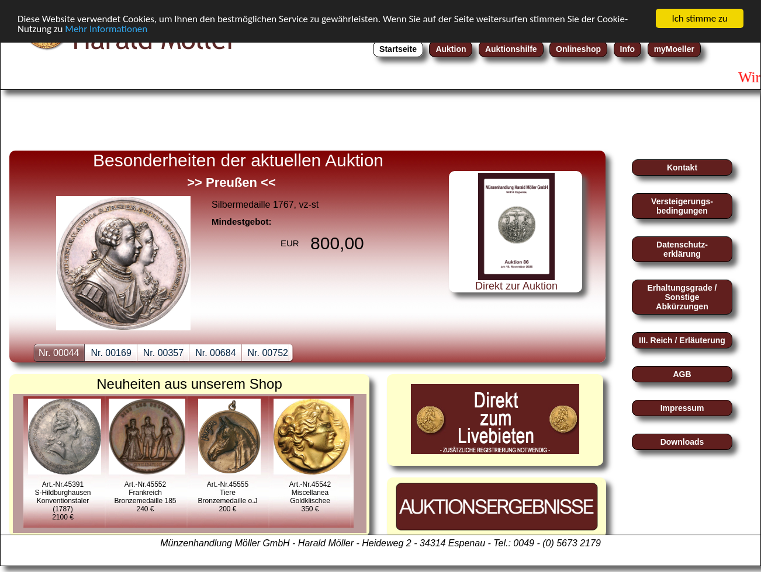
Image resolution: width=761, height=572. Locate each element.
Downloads (682, 442)
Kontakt (682, 167)
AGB (682, 374)
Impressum (682, 408)
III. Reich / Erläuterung (682, 340)
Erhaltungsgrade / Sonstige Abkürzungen (682, 297)
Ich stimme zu (699, 18)
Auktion (450, 49)
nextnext (412, 229)
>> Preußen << (231, 182)
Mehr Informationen (106, 29)
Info (627, 49)
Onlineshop (578, 49)
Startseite (398, 49)
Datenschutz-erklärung (682, 249)
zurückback (38, 229)
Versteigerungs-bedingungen (682, 206)
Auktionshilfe (511, 49)
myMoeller (674, 49)
